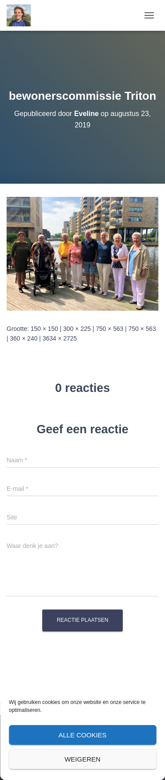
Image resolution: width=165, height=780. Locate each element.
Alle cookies (82, 735)
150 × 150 (44, 328)
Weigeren (83, 759)
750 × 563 (110, 328)
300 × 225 (77, 328)
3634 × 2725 (60, 338)
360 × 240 (24, 338)
